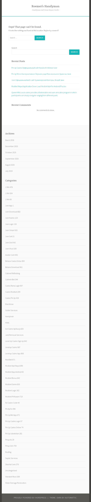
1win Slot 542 (10, 242)
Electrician (9, 304)
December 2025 (11, 146)
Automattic (71, 498)
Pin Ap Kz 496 (10, 409)
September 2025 (12, 158)
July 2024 (9, 171)
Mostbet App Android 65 (14, 372)
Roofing (8, 452)
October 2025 (10, 152)
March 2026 (9, 140)
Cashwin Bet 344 (11, 279)
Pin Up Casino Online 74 (14, 427)
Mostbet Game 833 (12, 384)
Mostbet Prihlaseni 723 (14, 396)
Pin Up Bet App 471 (12, 415)
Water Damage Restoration (15, 483)
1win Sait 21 (9, 236)
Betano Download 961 (14, 267)
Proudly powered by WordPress (30, 498)
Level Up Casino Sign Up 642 (16, 341)
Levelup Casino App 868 (14, 353)
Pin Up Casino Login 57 (13, 421)
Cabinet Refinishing (12, 273)
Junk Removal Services (14, 335)
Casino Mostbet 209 (12, 292)
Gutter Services (11, 310)
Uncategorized (11, 470)
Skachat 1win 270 (12, 464)
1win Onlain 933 (11, 230)
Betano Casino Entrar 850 (15, 261)
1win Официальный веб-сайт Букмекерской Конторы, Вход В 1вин (37, 80)
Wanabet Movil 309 (12, 476)
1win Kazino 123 (11, 218)
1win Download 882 (12, 212)
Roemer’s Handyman (45, 6)
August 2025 (10, 165)
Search (14, 48)
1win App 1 (9, 205)
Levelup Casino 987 (12, 347)
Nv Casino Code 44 (12, 403)
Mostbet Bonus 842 (12, 378)
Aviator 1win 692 (11, 255)
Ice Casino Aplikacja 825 (14, 329)
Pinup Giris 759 (10, 446)
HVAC (7, 322)
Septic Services (11, 458)
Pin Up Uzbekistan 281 (13, 433)
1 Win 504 (9, 193)
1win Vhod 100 (10, 248)
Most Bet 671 (10, 359)
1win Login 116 (11, 224)
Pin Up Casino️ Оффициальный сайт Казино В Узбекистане (34, 68)
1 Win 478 (9, 187)
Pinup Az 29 (9, 439)
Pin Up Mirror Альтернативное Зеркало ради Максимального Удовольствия (41, 74)
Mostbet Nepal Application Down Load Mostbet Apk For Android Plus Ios (38, 86)
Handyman (9, 316)
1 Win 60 (8, 199)
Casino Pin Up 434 (12, 298)
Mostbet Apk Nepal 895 (14, 366)
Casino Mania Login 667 (14, 286)
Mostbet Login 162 (12, 390)
